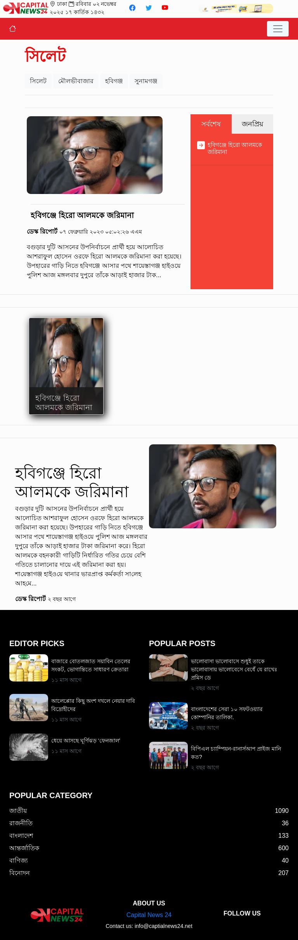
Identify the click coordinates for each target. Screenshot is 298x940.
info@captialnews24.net (163, 926)
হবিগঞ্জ (114, 81)
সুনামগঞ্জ (146, 81)
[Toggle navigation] (278, 29)
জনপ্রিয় (252, 124)
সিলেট (38, 81)
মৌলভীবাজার (76, 81)
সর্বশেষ (211, 124)
